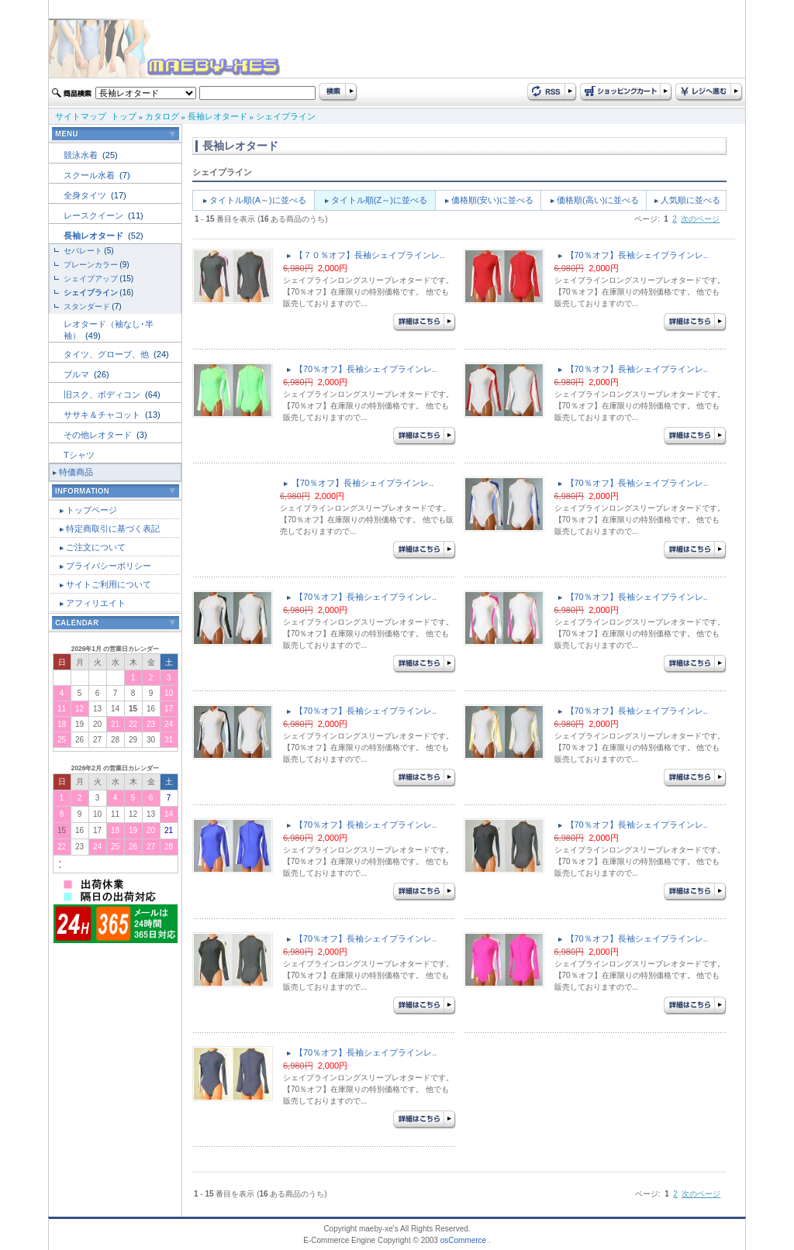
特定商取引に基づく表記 (113, 528)
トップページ (91, 510)
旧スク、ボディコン (103, 394)
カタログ (162, 116)
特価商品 (76, 472)
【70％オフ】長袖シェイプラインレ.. (637, 255)
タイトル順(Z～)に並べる (379, 200)
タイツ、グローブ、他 (107, 354)
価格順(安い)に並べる (492, 200)
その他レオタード (99, 434)
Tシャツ (79, 455)
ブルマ (77, 374)
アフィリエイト (96, 603)
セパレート (83, 250)
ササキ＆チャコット (103, 414)
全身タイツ (86, 195)
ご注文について (96, 547)
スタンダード (87, 306)
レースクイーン (95, 215)
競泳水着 (82, 155)
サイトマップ (80, 116)
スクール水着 (90, 175)
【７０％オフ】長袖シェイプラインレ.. (369, 255)
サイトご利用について (108, 584)
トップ (123, 116)
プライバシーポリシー (108, 565)
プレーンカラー (91, 264)
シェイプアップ (91, 278)
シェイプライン (286, 116)
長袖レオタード (217, 116)
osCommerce (463, 1240)
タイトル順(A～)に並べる (257, 200)
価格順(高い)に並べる (598, 200)
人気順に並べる (690, 200)
